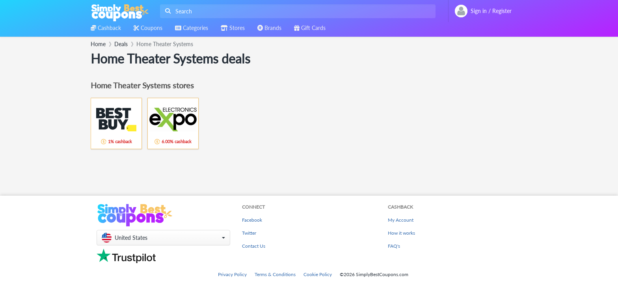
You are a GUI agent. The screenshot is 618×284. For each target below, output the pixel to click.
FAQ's (394, 246)
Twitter (249, 233)
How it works (401, 233)
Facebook (252, 220)
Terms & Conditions (275, 274)
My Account (400, 220)
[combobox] (296, 11)
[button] (163, 237)
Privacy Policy (232, 274)
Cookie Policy (317, 274)
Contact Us (253, 246)
